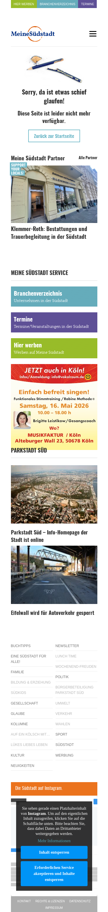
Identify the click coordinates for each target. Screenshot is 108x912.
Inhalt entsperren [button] (54, 852)
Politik (62, 677)
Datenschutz (80, 901)
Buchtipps (21, 646)
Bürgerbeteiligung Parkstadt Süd (75, 690)
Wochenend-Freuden (76, 667)
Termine (87, 4)
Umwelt (63, 703)
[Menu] (93, 33)
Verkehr (64, 714)
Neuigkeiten (22, 766)
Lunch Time (66, 656)
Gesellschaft (24, 703)
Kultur (17, 755)
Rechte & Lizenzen (50, 901)
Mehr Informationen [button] (54, 841)
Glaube (18, 714)
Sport (61, 734)
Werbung (65, 755)
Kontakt (24, 901)
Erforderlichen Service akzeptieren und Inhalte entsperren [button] (54, 873)
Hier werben (24, 4)
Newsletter (67, 646)
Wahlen (63, 724)
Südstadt (65, 745)
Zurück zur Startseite (54, 136)
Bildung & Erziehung (31, 682)
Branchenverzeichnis (57, 4)
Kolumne (19, 724)
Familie (17, 672)
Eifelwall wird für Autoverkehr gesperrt (52, 613)
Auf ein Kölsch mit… (30, 734)
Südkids (18, 693)
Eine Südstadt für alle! (28, 659)
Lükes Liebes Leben (29, 745)
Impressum (54, 907)
